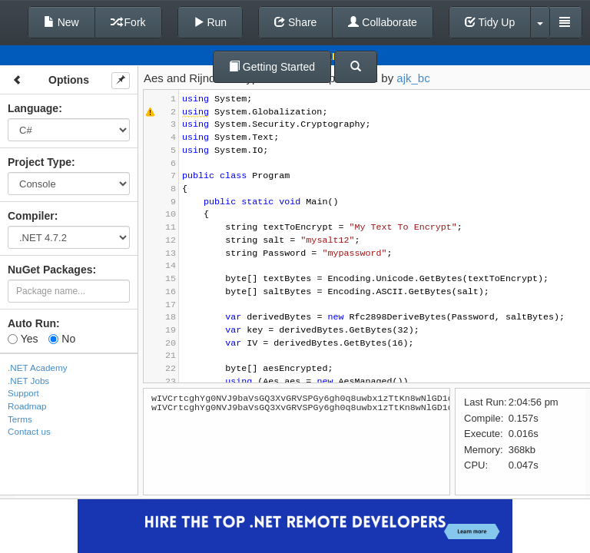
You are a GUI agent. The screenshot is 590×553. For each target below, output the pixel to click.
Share (295, 22)
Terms (20, 419)
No (61, 339)
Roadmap (27, 406)
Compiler (31, 216)
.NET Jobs (28, 381)
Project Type (39, 162)
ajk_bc (412, 77)
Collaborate (382, 22)
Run (210, 22)
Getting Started (272, 67)
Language (33, 108)
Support (23, 393)
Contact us (29, 431)
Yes (23, 339)
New (61, 22)
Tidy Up (490, 22)
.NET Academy (38, 368)
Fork (128, 22)
